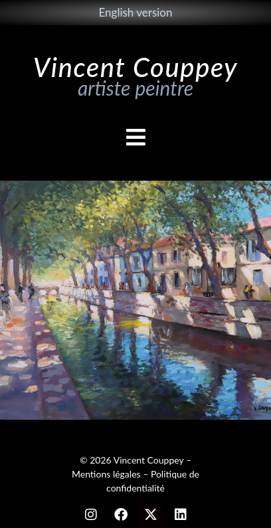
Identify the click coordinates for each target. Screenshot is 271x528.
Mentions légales (106, 474)
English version (135, 12)
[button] (135, 137)
